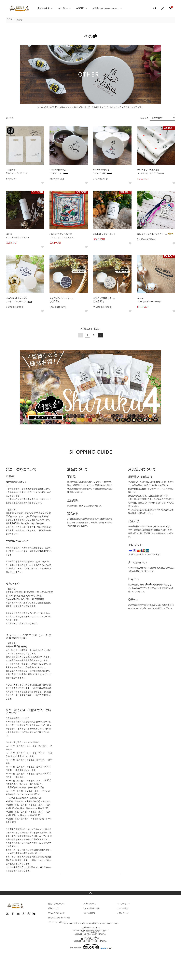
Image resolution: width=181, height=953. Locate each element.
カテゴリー (63, 8)
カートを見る (122, 908)
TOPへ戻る (90, 893)
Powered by (90, 946)
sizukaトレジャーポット (104, 234)
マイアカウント (123, 904)
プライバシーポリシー (57, 922)
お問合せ (105, 8)
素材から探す (43, 8)
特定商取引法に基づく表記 (59, 918)
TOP (9, 20)
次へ (100, 335)
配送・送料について (56, 904)
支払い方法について (56, 913)
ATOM (91, 913)
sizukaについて (89, 904)
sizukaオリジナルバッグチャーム (155, 234)
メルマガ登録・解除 (91, 908)
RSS (85, 913)
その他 (19, 20)
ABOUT (80, 8)
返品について (53, 908)
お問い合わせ (122, 913)
